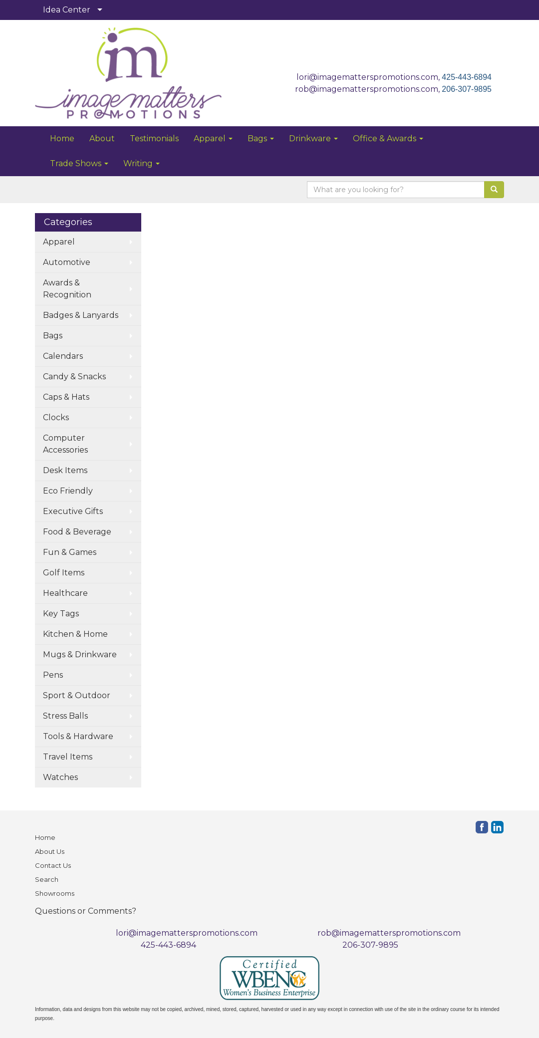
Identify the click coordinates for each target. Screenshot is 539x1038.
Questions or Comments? (85, 911)
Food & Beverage (77, 531)
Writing (141, 163)
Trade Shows (79, 163)
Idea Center (66, 9)
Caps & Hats (66, 397)
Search (46, 879)
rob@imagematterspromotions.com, (368, 89)
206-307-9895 (467, 89)
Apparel (213, 138)
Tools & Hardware (78, 736)
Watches (60, 777)
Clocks (56, 417)
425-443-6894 (467, 77)
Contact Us (53, 865)
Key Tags (61, 613)
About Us (49, 851)
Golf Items (63, 572)
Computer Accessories (65, 444)
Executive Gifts (73, 511)
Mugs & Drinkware (80, 654)
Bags (261, 138)
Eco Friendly (68, 491)
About (102, 138)
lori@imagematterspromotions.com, (369, 77)
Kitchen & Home (75, 634)
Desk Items (65, 470)
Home (62, 138)
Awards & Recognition (67, 288)
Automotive (66, 262)
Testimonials (154, 138)
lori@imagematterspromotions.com (187, 933)
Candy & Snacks (74, 376)
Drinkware (313, 138)
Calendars (63, 356)
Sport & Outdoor (76, 695)
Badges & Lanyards (80, 315)
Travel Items (67, 757)
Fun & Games (69, 552)
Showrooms (54, 893)
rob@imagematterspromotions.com (389, 933)
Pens (53, 675)
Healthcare (65, 593)
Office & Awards (388, 138)
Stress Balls (65, 716)
